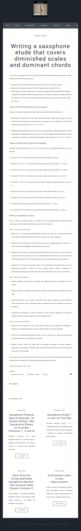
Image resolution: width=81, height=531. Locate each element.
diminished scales (17, 374)
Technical (44, 25)
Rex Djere (13, 384)
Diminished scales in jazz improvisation (59, 478)
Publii (67, 524)
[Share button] (71, 374)
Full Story (21, 456)
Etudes (17, 25)
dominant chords (33, 374)
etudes (45, 374)
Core (7, 25)
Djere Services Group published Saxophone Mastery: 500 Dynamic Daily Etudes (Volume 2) (22, 482)
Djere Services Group (44, 524)
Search (67, 25)
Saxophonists (30, 25)
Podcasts (56, 25)
